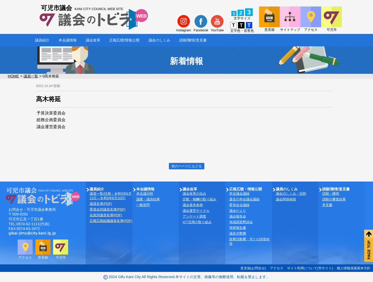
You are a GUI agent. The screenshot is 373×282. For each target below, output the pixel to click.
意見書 (327, 205)
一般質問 (143, 205)
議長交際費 (237, 233)
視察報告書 (237, 228)
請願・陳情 (330, 194)
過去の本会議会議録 (244, 199)
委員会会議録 (239, 205)
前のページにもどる (186, 166)
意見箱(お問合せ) (253, 268)
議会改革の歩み (194, 194)
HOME (13, 76)
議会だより (237, 211)
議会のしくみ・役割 (291, 194)
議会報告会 (237, 216)
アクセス (276, 268)
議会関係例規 (286, 199)
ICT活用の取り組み (197, 222)
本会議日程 (144, 194)
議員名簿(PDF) (101, 204)
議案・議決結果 (148, 199)
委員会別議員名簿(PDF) (107, 209)
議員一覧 (31, 76)
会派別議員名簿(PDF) (106, 215)
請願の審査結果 (334, 199)
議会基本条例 (193, 205)
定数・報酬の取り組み (199, 199)
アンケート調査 (194, 216)
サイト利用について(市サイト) (310, 268)
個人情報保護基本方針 (353, 268)
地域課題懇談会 (241, 222)
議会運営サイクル (196, 211)
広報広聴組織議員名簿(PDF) (111, 221)
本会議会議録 (239, 194)
